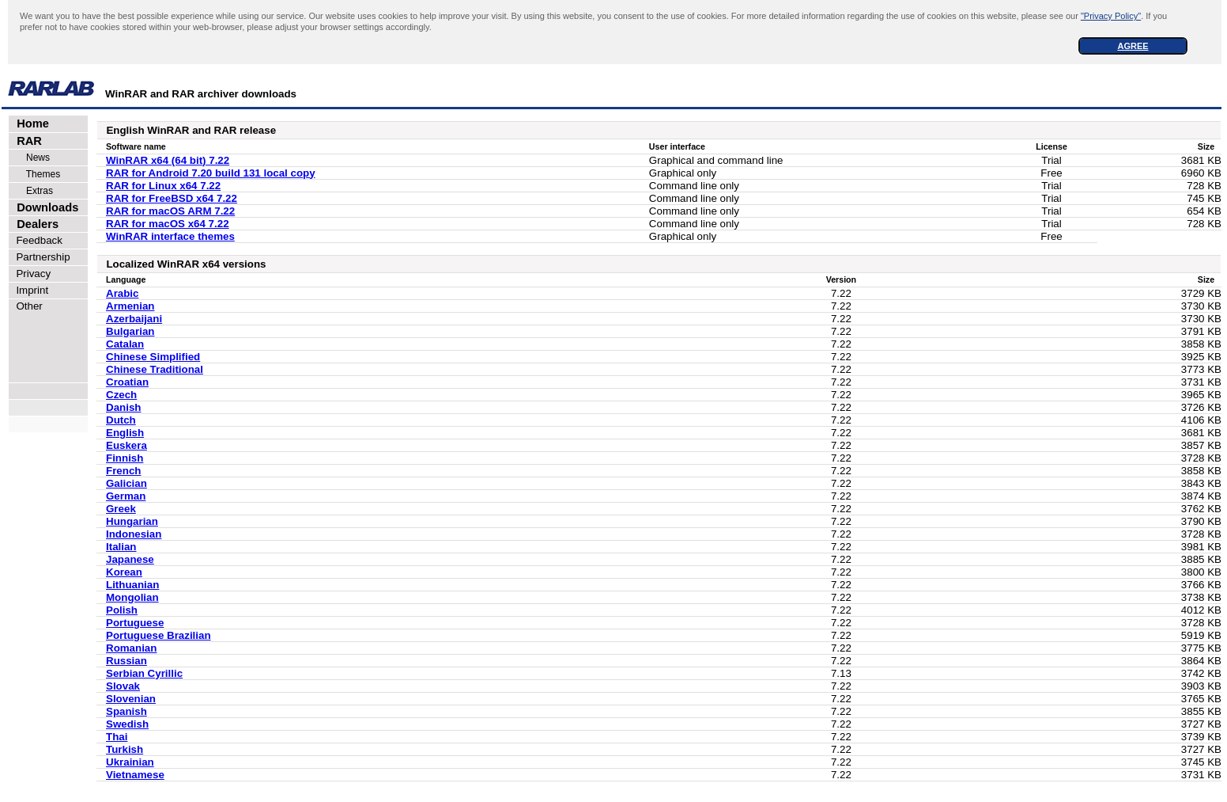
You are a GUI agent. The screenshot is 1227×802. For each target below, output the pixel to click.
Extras (31, 190)
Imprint (29, 290)
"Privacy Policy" (1111, 16)
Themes (35, 174)
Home (29, 123)
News (30, 157)
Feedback (36, 240)
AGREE (1132, 46)
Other (26, 306)
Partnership (40, 257)
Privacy (30, 273)
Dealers (34, 224)
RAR (26, 141)
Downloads (44, 207)
